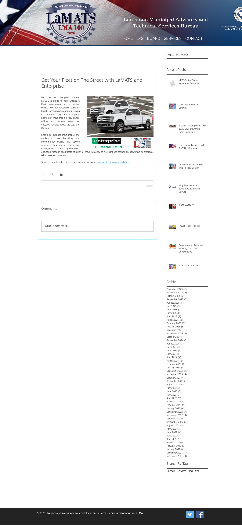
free (197, 471)
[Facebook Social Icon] (200, 514)
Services (181, 471)
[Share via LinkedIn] (61, 174)
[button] (172, 38)
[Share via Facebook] (43, 174)
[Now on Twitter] (190, 514)
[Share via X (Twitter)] (52, 174)
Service (171, 471)
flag (191, 471)
